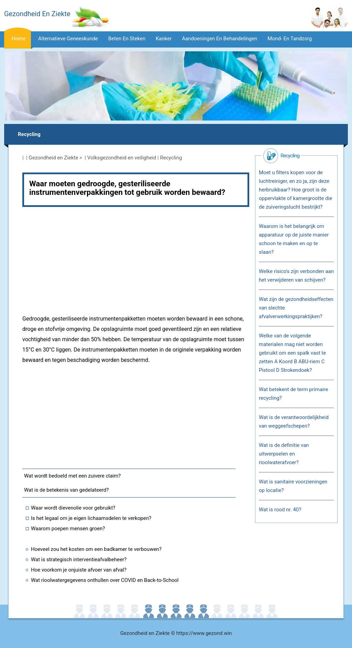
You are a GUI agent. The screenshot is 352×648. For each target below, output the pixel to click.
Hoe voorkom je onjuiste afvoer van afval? (78, 570)
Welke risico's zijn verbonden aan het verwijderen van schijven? (296, 275)
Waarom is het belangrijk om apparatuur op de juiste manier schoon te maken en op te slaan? (294, 239)
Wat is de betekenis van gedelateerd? (66, 490)
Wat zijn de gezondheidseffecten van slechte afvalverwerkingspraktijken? (296, 308)
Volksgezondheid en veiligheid (121, 158)
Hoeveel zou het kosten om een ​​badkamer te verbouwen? (96, 549)
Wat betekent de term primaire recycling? (293, 393)
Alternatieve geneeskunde (68, 38)
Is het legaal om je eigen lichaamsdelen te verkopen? (91, 518)
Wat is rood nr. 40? (280, 509)
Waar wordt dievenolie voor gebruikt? (73, 508)
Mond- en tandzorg (289, 38)
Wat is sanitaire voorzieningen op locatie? (293, 486)
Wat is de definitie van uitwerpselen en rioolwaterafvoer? (284, 454)
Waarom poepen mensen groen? (68, 528)
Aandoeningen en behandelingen (219, 38)
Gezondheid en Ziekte (53, 158)
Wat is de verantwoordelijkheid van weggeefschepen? (294, 421)
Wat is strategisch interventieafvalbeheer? (78, 559)
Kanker (164, 38)
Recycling (29, 134)
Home (18, 38)
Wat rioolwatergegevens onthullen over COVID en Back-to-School (104, 580)
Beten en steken (126, 38)
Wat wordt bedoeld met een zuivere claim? (72, 476)
